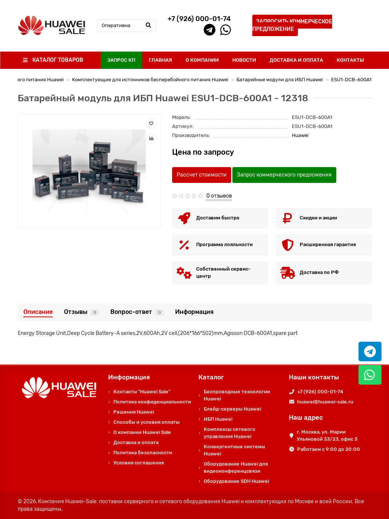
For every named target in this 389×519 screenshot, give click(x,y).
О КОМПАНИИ (202, 60)
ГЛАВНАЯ (160, 60)
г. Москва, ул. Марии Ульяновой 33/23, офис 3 (327, 435)
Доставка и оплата (136, 442)
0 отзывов (219, 196)
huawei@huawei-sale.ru (325, 402)
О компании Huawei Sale (142, 432)
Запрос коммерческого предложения (284, 175)
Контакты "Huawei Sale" (141, 391)
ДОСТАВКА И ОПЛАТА (296, 60)
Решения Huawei (133, 412)
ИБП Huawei (218, 419)
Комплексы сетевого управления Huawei (229, 432)
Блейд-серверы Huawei (232, 409)
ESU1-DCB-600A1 (351, 79)
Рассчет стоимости (202, 175)
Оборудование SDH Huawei (236, 481)
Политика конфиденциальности (152, 402)
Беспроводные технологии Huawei (237, 395)
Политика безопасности (142, 452)
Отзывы (81, 311)
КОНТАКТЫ (350, 60)
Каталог (211, 377)
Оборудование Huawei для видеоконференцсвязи (236, 467)
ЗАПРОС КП (121, 60)
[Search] (126, 25)
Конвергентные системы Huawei (234, 450)
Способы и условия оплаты (146, 422)
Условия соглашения (138, 463)
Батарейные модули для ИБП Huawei (279, 79)
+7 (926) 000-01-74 (320, 391)
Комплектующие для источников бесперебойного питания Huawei (150, 79)
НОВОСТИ (244, 60)
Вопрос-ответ (137, 311)
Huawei (300, 135)
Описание (38, 311)
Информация (194, 311)
